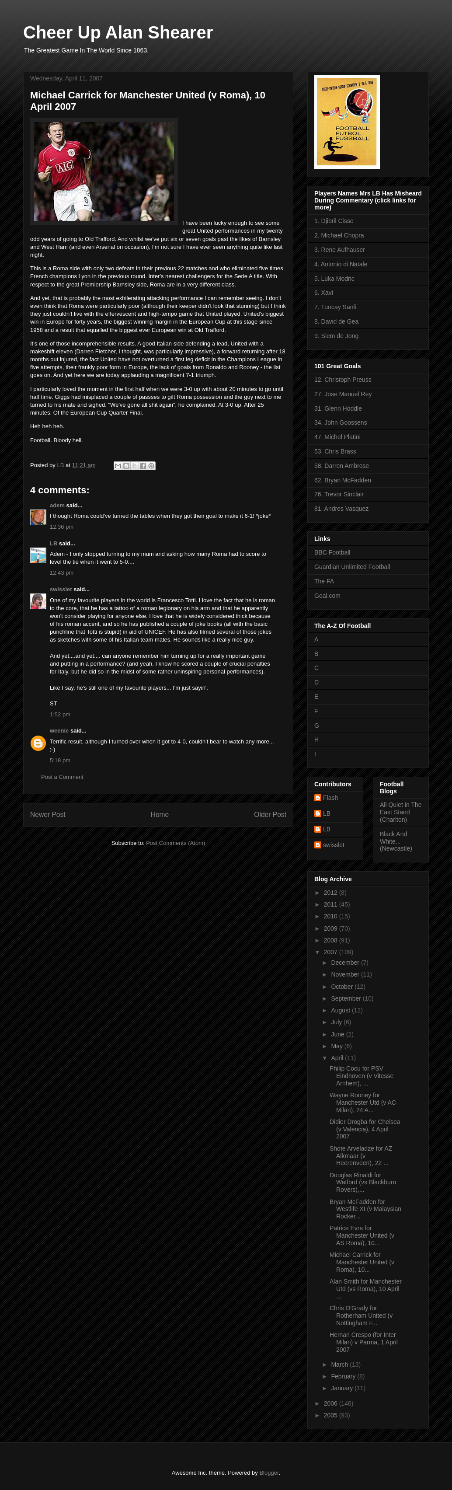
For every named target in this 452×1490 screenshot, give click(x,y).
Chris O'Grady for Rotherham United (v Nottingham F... (361, 1315)
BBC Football (332, 552)
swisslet (61, 589)
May (337, 1046)
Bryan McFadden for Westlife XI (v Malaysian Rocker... (365, 1209)
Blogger (268, 1472)
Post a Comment (62, 777)
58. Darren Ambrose (341, 465)
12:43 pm (61, 572)
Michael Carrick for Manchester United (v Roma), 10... (362, 1262)
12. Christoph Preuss (343, 379)
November (346, 974)
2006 (331, 1403)
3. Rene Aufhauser (339, 249)
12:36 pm (61, 526)
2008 (331, 940)
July (337, 1022)
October (343, 986)
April (338, 1057)
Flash (330, 797)
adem (57, 505)
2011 (331, 904)
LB (53, 543)
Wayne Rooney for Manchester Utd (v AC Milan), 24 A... (363, 1102)
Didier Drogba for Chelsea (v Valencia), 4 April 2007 (365, 1129)
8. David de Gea (336, 321)
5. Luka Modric (334, 278)
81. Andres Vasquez (341, 508)
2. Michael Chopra (339, 235)
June (338, 1034)
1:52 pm (60, 714)
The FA (324, 581)
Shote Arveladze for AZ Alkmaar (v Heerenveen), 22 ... (361, 1156)
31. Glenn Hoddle (338, 408)
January (343, 1388)
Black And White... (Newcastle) (396, 841)
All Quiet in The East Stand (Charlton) (400, 812)
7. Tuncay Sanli (335, 307)
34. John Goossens (340, 422)
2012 (331, 892)
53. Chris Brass (335, 451)
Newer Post (48, 814)
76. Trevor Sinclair (339, 494)
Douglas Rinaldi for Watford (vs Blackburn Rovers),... (363, 1182)
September (346, 998)
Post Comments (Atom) (175, 843)
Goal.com (327, 595)
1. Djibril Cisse (333, 220)
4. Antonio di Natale (340, 264)
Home (160, 814)
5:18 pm (60, 760)
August (341, 1010)
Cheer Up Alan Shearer (118, 32)
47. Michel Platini (337, 436)
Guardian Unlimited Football (352, 566)
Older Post (270, 814)
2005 (331, 1415)
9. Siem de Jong (336, 335)
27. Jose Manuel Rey (343, 394)
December (346, 962)
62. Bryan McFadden (342, 480)
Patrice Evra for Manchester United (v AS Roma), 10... (362, 1235)
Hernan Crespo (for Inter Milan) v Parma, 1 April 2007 (364, 1342)
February (344, 1376)
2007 (331, 952)
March (340, 1364)
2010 (331, 916)
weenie (59, 730)
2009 (331, 928)
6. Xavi (323, 292)
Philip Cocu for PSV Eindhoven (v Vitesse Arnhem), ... (361, 1076)
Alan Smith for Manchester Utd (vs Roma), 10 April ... (366, 1289)
